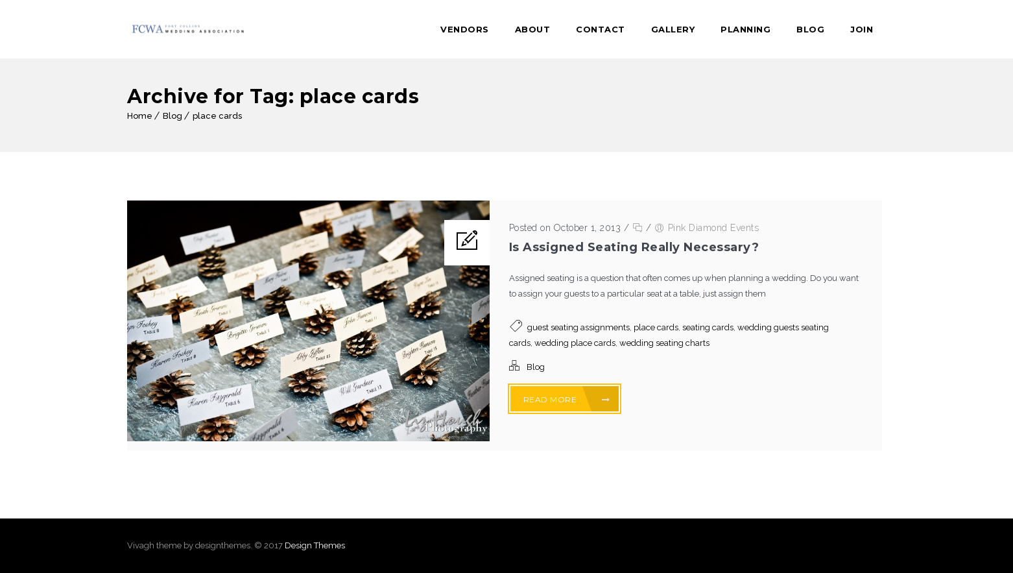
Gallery (673, 29)
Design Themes (315, 545)
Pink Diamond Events (713, 228)
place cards (217, 116)
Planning (745, 29)
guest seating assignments (578, 327)
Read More (566, 399)
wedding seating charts (664, 343)
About (533, 29)
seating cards (707, 327)
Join (861, 29)
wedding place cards (574, 343)
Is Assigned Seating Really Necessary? (634, 247)
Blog (810, 29)
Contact (600, 29)
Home (139, 116)
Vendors (464, 29)
